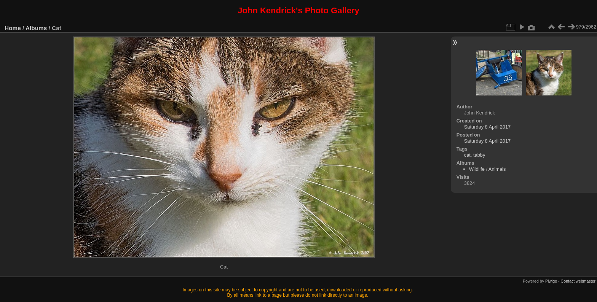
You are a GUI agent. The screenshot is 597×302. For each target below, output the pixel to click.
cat (467, 155)
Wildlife (477, 169)
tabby (479, 155)
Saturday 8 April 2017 (487, 127)
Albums (36, 28)
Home (13, 28)
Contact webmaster (578, 281)
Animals (497, 169)
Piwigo (551, 281)
